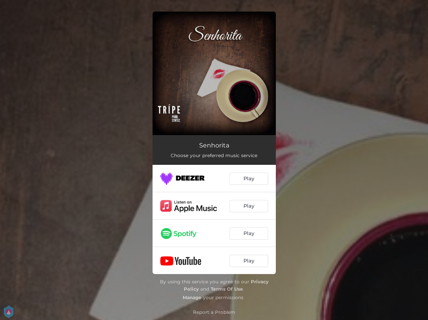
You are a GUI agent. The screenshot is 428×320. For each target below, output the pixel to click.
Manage (192, 297)
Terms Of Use (227, 289)
